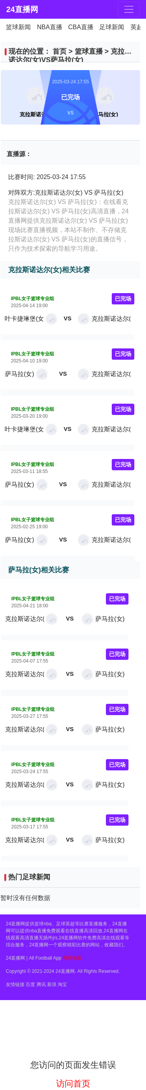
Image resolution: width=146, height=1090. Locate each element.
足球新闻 (111, 27)
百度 (30, 984)
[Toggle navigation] (129, 9)
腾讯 (41, 984)
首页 (60, 51)
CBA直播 (80, 27)
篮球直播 (89, 51)
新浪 (51, 984)
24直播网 (19, 9)
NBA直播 (49, 27)
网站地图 (72, 958)
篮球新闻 (18, 27)
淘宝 (62, 984)
